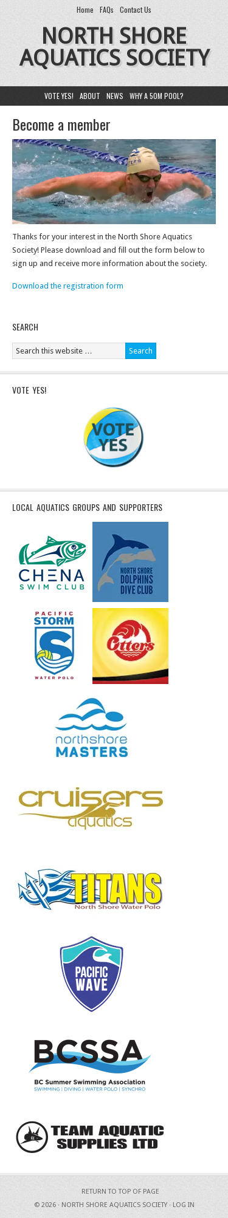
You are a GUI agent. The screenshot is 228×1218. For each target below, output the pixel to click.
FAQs (107, 9)
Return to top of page (120, 1192)
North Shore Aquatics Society (114, 47)
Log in (184, 1205)
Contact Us (135, 9)
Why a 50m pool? (157, 96)
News (114, 96)
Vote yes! (59, 96)
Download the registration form (67, 285)
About (90, 96)
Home (85, 9)
